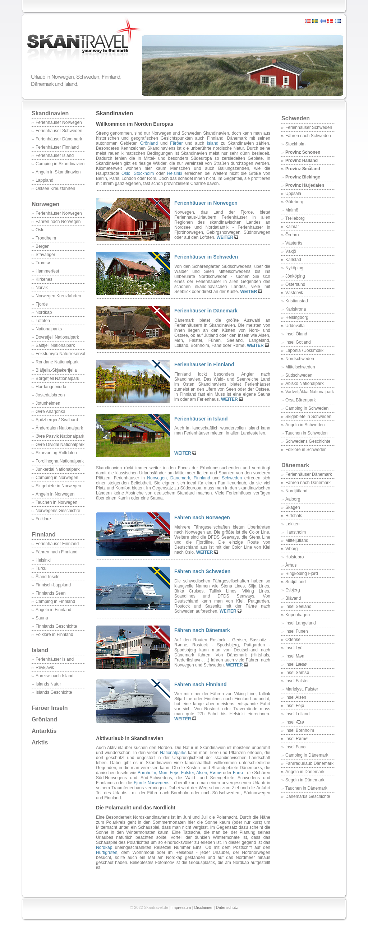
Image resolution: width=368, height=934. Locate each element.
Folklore (43, 518)
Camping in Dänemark (306, 755)
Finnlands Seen (50, 593)
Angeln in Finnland (53, 609)
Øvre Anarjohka (50, 411)
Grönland (44, 719)
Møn (162, 772)
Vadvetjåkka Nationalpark (309, 391)
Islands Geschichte (54, 692)
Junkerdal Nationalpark (58, 469)
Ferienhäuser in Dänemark (206, 310)
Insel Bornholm (299, 730)
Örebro (292, 234)
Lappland (44, 180)
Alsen (201, 772)
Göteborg (294, 201)
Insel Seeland (298, 606)
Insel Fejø (294, 705)
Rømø (215, 772)
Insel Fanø (295, 746)
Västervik (294, 292)
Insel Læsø (296, 664)
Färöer (176, 143)
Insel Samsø (297, 672)
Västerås (293, 243)
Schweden (295, 118)
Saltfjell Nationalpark (55, 345)
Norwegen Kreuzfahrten (58, 295)
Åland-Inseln (48, 576)
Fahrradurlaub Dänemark (309, 763)
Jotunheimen (48, 403)
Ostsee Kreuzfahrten (55, 188)
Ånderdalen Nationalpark (59, 428)
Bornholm (147, 772)
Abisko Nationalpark (304, 383)
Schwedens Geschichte (307, 441)
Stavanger (45, 254)
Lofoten (43, 320)
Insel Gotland (298, 342)
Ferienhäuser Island (55, 155)
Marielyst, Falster (301, 689)
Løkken (292, 523)
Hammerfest (47, 271)
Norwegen (45, 204)
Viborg (291, 548)
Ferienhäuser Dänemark (59, 138)
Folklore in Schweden (306, 449)
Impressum (181, 907)
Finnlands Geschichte (56, 626)
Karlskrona (295, 309)
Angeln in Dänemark (305, 771)
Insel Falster (297, 680)
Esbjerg (292, 590)
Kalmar (292, 226)
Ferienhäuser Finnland (57, 147)
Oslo (40, 229)
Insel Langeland (300, 623)
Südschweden (298, 375)
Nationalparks (49, 328)
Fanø (238, 772)
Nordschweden (299, 358)
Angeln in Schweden (305, 424)
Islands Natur (48, 684)
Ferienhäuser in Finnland (204, 364)
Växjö (290, 251)
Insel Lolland (297, 713)
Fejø (174, 772)
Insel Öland (296, 333)
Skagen (292, 507)
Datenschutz (227, 907)
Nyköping (294, 267)
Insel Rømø (296, 738)
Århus (290, 565)
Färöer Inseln (50, 708)
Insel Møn (294, 656)
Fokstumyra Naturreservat (61, 353)
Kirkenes (44, 279)
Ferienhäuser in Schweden (206, 257)
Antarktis (44, 731)
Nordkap (44, 312)
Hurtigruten (106, 852)
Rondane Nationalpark (57, 361)
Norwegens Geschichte (58, 510)
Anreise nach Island (54, 675)
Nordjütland (296, 490)
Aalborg (292, 499)
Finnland (44, 534)
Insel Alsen (295, 697)
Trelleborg (295, 218)
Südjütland (295, 581)
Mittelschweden (300, 367)
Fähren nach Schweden (308, 135)
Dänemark (295, 465)
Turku (41, 568)
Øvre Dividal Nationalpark (60, 444)
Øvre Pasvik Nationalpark (60, 436)
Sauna (42, 618)
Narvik (42, 287)
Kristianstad (296, 300)
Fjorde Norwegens (151, 782)
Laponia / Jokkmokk (304, 350)
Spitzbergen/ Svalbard (57, 419)
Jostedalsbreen (50, 395)
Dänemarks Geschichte (307, 796)
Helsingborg (296, 317)
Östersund (295, 284)
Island (40, 650)
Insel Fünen (296, 631)
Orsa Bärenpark (300, 400)
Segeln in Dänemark (305, 779)
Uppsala (293, 193)
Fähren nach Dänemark (308, 482)
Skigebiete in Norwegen (58, 485)
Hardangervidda (51, 386)
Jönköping (295, 276)
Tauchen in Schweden (306, 433)
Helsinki (43, 560)
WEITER (225, 237)
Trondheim (46, 238)
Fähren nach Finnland (57, 551)
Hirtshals (293, 515)
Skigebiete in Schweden (308, 416)
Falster (187, 772)
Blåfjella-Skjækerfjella (56, 370)
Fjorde (42, 304)
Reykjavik (45, 667)
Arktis (40, 742)
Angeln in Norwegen (55, 494)
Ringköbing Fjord (301, 573)
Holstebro (294, 556)
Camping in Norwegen (57, 477)
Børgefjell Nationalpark (57, 378)
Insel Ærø (294, 722)
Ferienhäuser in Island (201, 419)
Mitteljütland (296, 540)
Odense (292, 639)
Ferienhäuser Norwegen (59, 122)
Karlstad (293, 259)
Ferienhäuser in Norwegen (206, 203)
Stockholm (295, 144)
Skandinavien (50, 113)
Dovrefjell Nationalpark (57, 337)
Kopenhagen (297, 614)
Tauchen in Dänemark (306, 788)
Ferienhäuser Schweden (59, 130)
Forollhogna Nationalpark (60, 461)
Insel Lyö (294, 647)
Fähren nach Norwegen (58, 221)
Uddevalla (294, 325)
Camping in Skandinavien (60, 163)
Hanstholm (295, 532)
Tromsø (43, 262)
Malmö (291, 210)
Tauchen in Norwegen (56, 502)
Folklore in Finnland (54, 634)
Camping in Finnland (55, 601)
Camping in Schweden (306, 408)
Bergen (43, 246)
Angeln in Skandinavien (58, 172)
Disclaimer (203, 907)
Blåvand (293, 598)
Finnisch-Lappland (53, 584)
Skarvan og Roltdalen (56, 452)
